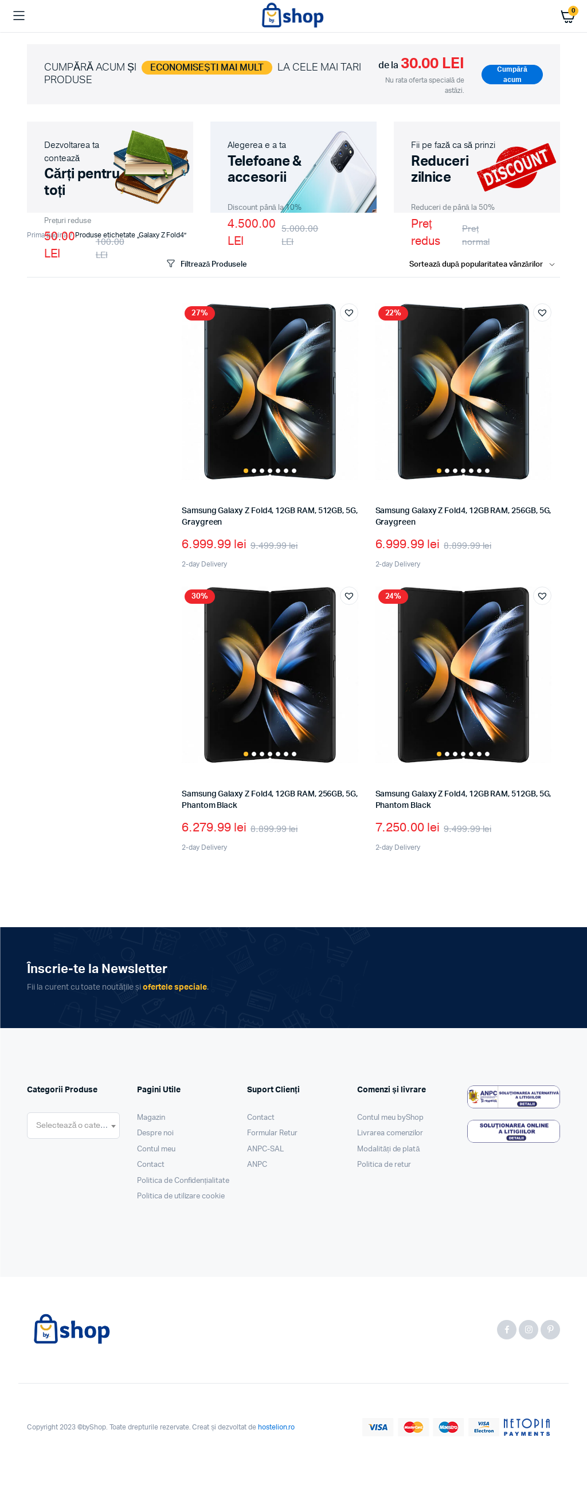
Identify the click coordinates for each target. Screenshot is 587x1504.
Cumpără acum (512, 74)
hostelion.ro (276, 1427)
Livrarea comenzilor (390, 1133)
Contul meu (156, 1149)
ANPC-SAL (265, 1149)
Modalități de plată (388, 1149)
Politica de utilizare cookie (181, 1196)
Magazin (151, 1118)
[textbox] (73, 1126)
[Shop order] (484, 265)
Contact (151, 1165)
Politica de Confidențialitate (183, 1181)
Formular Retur (272, 1133)
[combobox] (73, 1125)
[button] (349, 312)
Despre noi (155, 1133)
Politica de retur (384, 1165)
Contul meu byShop (390, 1118)
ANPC (257, 1165)
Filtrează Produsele (206, 264)
